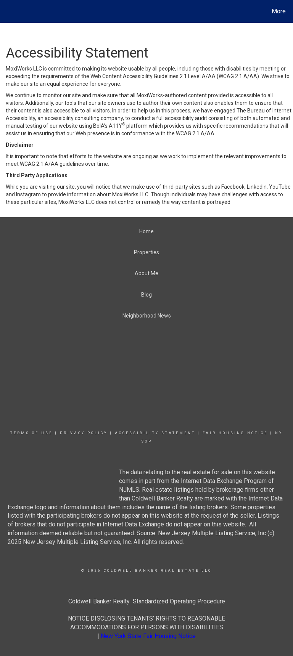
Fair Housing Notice (235, 433)
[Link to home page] (7, 11)
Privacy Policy (84, 433)
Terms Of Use (31, 433)
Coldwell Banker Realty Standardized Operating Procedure (146, 601)
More (279, 11)
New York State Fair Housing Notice (148, 636)
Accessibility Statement (155, 433)
